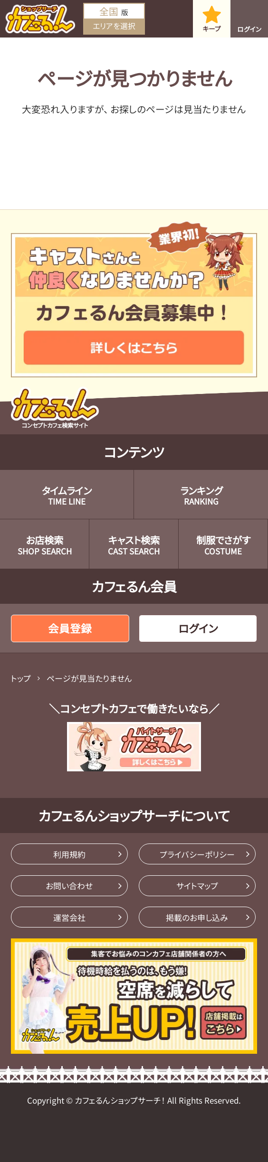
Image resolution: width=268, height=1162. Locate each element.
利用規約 (69, 854)
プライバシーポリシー (197, 854)
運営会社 (69, 917)
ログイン (249, 29)
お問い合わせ (69, 885)
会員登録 (70, 628)
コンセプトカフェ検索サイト (55, 408)
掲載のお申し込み (197, 917)
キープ (211, 28)
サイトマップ (197, 885)
